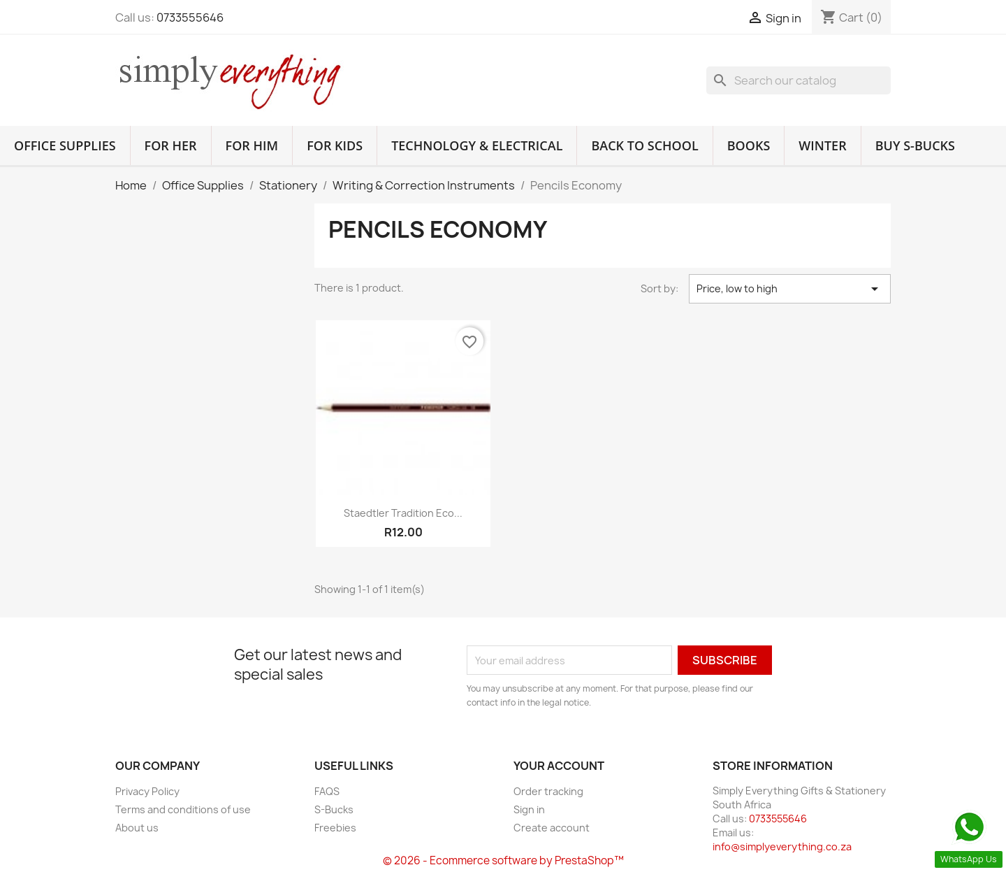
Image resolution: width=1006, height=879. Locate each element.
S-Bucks (333, 809)
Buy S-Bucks (915, 145)
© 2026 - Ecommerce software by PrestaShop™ (503, 860)
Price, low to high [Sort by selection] (790, 288)
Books (749, 145)
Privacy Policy (147, 791)
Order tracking (548, 791)
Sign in (529, 809)
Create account (551, 827)
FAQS (327, 791)
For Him (252, 145)
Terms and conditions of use (183, 809)
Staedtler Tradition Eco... (403, 513)
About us (137, 827)
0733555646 (190, 17)
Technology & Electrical (476, 145)
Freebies (335, 827)
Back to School (644, 145)
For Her (171, 145)
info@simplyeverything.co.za (782, 846)
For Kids (335, 145)
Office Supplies (65, 145)
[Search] (798, 80)
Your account (558, 765)
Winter (822, 145)
